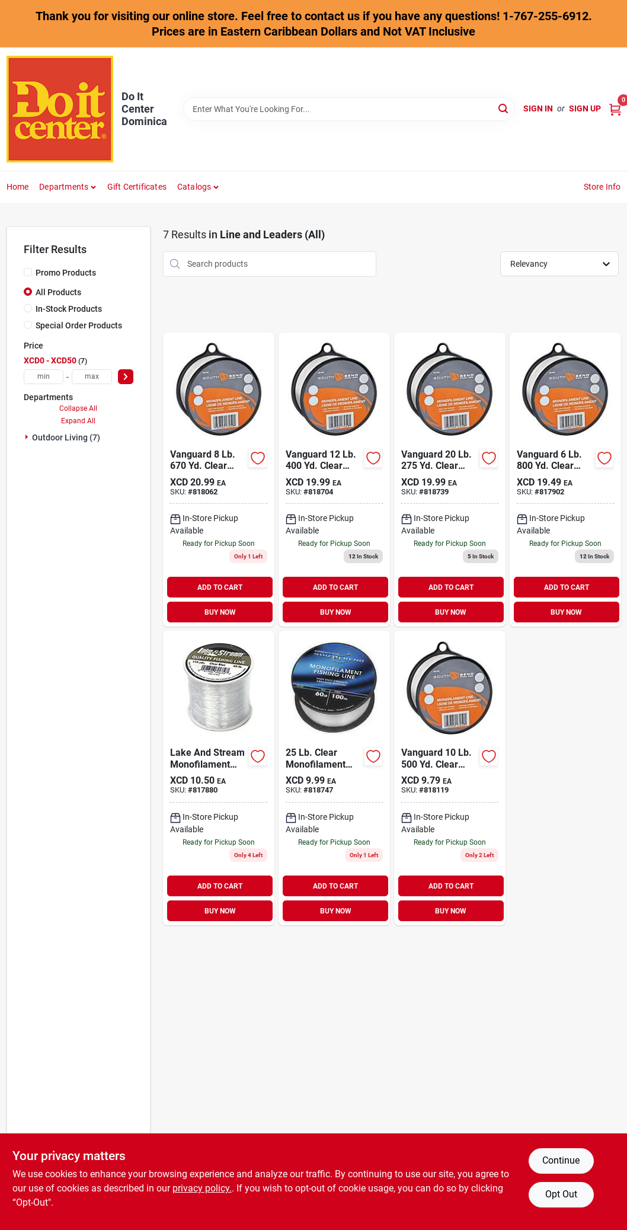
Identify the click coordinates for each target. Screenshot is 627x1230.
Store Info (602, 186)
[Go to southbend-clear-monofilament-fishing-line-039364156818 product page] (334, 778)
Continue (561, 1160)
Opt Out (561, 1194)
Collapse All (78, 408)
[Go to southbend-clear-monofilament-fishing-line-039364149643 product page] (450, 778)
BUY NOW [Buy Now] (220, 612)
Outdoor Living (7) (66, 437)
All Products (58, 292)
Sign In (538, 108)
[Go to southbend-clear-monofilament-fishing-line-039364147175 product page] (565, 480)
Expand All (78, 421)
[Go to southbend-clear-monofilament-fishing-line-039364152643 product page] (450, 480)
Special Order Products (79, 325)
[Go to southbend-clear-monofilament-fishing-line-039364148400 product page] (218, 480)
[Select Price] (125, 376)
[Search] (504, 108)
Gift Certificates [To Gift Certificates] (137, 186)
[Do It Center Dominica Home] (60, 109)
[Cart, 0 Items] (615, 109)
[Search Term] (349, 109)
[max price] (92, 376)
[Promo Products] (28, 272)
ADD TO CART (219, 587)
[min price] (44, 376)
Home (18, 186)
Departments (63, 186)
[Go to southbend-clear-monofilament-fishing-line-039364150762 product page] (334, 480)
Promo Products (66, 273)
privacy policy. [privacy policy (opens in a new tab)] (202, 1188)
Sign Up (585, 108)
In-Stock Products (69, 309)
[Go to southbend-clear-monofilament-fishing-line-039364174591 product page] (218, 778)
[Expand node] (27, 437)
